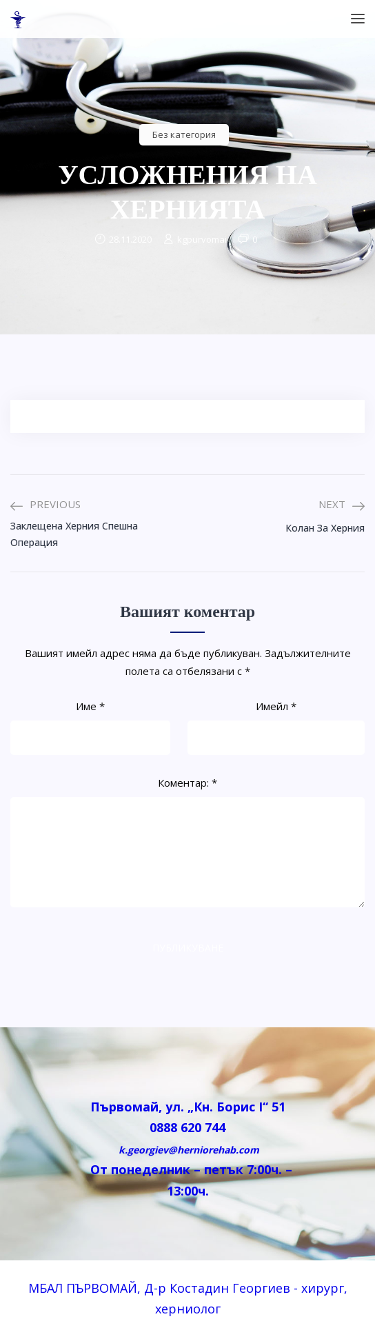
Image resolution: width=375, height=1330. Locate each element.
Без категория (184, 134)
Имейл (276, 706)
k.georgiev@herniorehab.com (187, 1149)
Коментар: (187, 782)
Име (90, 706)
